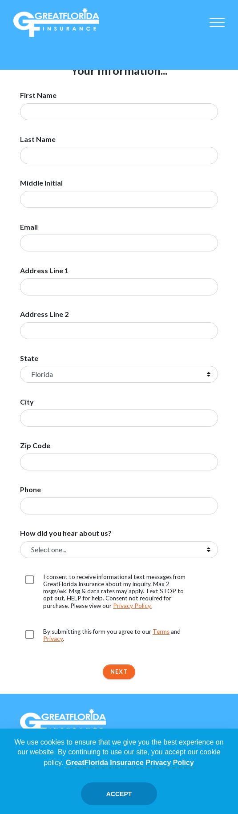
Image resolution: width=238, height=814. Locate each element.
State (29, 358)
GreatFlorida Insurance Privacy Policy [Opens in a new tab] (130, 762)
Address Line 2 (44, 314)
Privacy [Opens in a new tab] (53, 638)
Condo (101, 50)
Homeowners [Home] (66, 50)
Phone (30, 490)
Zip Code (35, 445)
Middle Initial (41, 183)
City (27, 402)
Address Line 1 (44, 271)
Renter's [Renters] (207, 50)
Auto (30, 50)
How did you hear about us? (66, 533)
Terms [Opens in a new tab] (161, 631)
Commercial (172, 50)
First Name (38, 95)
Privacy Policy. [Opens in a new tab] (132, 605)
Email (29, 227)
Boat (136, 50)
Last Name (38, 139)
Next (119, 671)
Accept (119, 794)
